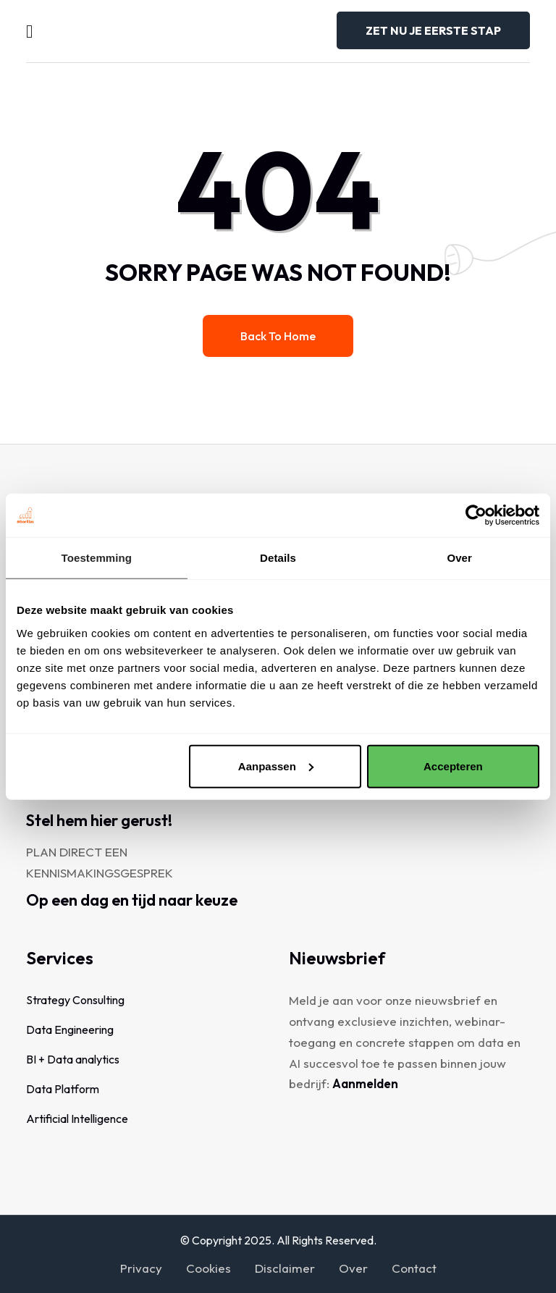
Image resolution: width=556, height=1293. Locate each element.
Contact (414, 1268)
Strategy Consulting (75, 1000)
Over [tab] (459, 558)
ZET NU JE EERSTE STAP (433, 30)
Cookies (208, 1268)
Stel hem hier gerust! (99, 820)
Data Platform (62, 1089)
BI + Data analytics (72, 1059)
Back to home (278, 336)
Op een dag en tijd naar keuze (131, 900)
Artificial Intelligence (77, 1118)
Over (353, 1268)
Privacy (141, 1268)
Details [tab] (278, 558)
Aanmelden (365, 1083)
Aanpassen (275, 765)
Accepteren (453, 765)
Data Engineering (70, 1029)
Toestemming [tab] (97, 558)
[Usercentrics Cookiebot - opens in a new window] (476, 515)
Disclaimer (285, 1268)
